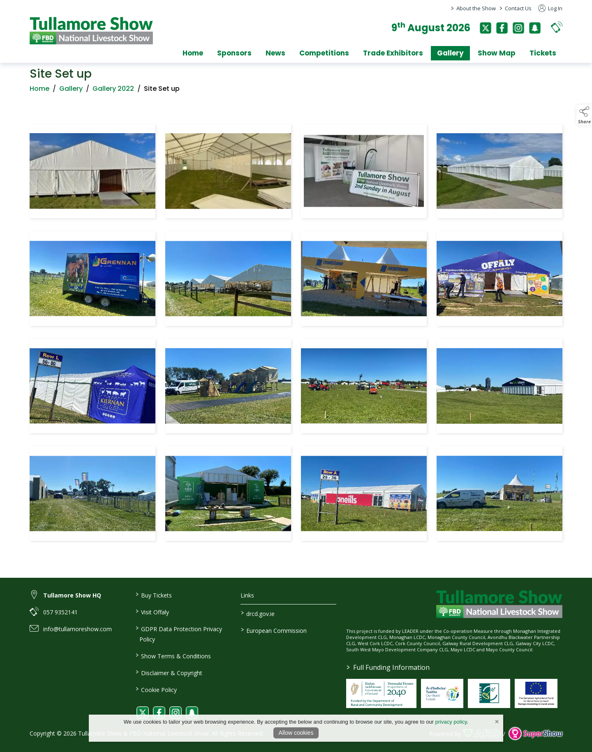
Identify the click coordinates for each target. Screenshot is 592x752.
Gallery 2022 (113, 91)
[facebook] (502, 28)
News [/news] (275, 53)
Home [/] (193, 53)
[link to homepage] (91, 30)
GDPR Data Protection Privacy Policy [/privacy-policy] (178, 633)
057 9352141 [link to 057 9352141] (60, 612)
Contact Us (518, 8)
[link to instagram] (175, 712)
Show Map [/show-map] (497, 53)
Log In (550, 8)
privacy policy (451, 722)
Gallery (71, 91)
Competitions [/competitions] (324, 53)
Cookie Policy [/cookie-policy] (155, 689)
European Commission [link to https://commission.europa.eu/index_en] (274, 629)
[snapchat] (535, 28)
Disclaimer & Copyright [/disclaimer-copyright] (168, 672)
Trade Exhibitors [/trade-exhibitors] (393, 53)
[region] (296, 334)
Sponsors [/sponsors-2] (234, 53)
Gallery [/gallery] (450, 53)
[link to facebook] (159, 712)
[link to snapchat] (192, 712)
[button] (556, 27)
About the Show (476, 8)
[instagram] (518, 28)
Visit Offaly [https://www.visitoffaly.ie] (152, 611)
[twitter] (485, 28)
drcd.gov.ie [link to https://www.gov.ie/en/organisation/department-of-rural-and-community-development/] (258, 613)
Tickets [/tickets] (543, 53)
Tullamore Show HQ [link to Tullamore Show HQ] (72, 595)
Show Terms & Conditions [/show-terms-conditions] (172, 655)
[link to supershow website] (535, 733)
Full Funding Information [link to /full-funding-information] (388, 667)
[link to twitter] (142, 712)
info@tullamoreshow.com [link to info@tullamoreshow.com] (77, 629)
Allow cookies (296, 732)
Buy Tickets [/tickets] (153, 594)
